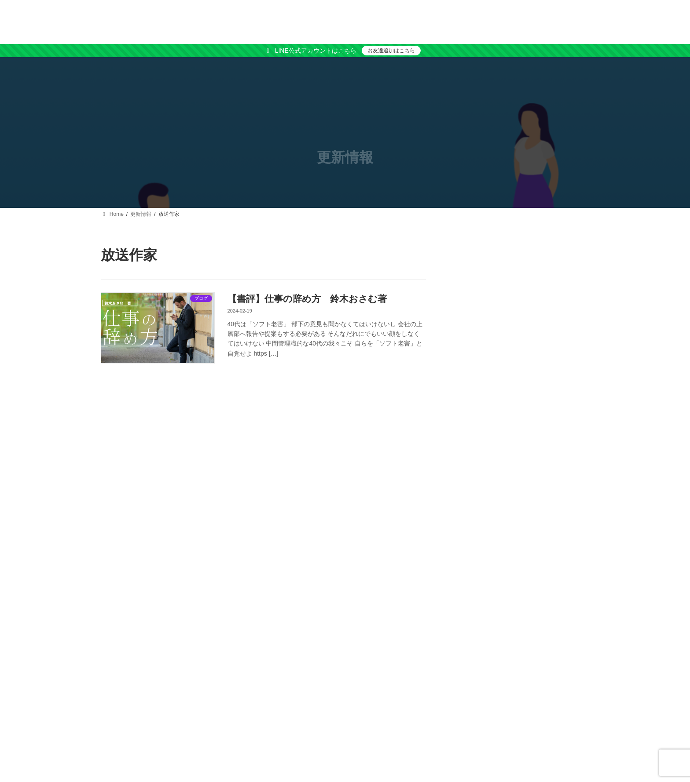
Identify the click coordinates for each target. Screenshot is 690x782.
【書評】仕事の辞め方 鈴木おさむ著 (307, 299)
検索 (567, 252)
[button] (521, 316)
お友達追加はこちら (391, 50)
